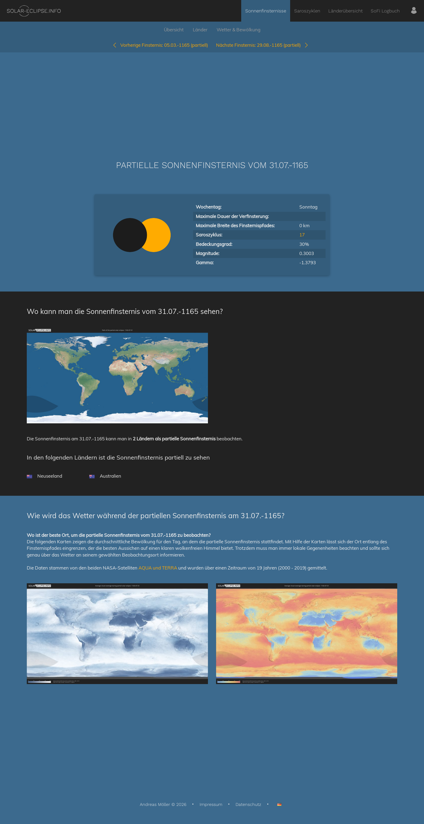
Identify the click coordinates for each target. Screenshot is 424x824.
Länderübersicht (345, 11)
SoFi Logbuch (385, 11)
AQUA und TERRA (157, 568)
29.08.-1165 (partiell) (262, 45)
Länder (200, 29)
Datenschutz (248, 804)
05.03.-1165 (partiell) (160, 45)
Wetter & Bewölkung (238, 29)
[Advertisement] (212, 98)
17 (302, 234)
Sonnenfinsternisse (265, 11)
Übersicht (174, 29)
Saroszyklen (307, 11)
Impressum (211, 804)
